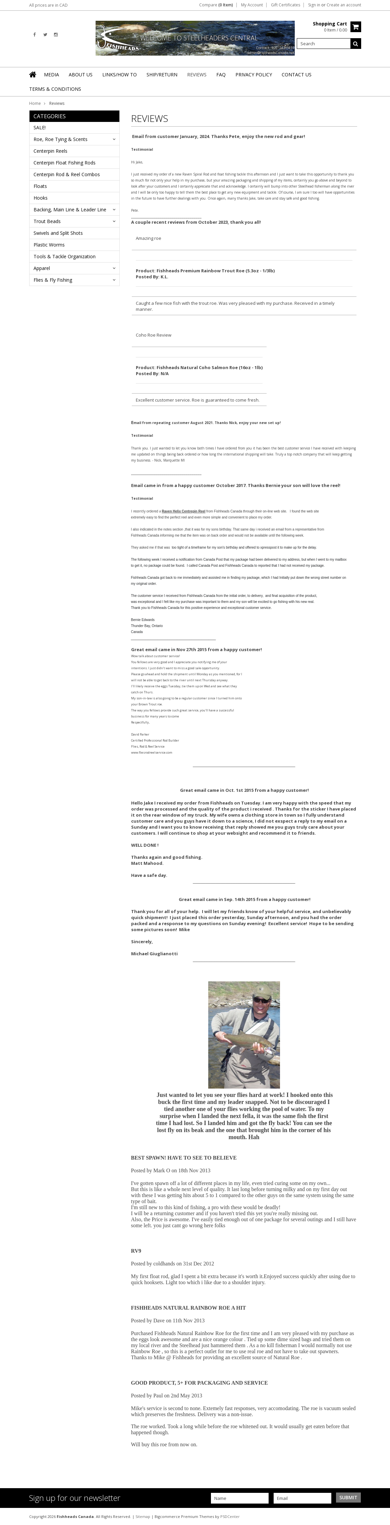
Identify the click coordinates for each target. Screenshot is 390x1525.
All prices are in (48, 5)
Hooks (41, 198)
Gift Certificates (285, 5)
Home (35, 103)
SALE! (40, 127)
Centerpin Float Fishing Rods (65, 162)
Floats (40, 186)
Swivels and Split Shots (58, 233)
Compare (216, 5)
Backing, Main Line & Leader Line (70, 209)
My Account (252, 5)
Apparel (42, 268)
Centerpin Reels (50, 151)
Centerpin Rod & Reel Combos (67, 174)
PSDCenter (230, 1516)
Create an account (344, 5)
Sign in (314, 5)
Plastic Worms (49, 244)
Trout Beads (47, 221)
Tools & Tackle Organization (65, 256)
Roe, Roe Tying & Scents (61, 139)
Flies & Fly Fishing (53, 280)
